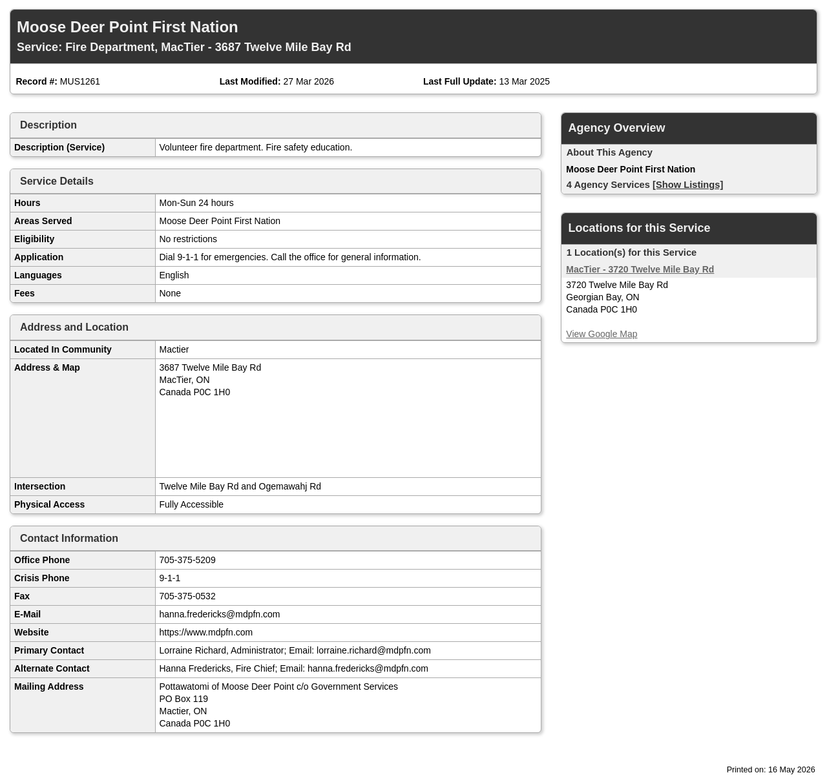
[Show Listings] (688, 185)
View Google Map (601, 334)
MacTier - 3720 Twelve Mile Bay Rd (640, 269)
